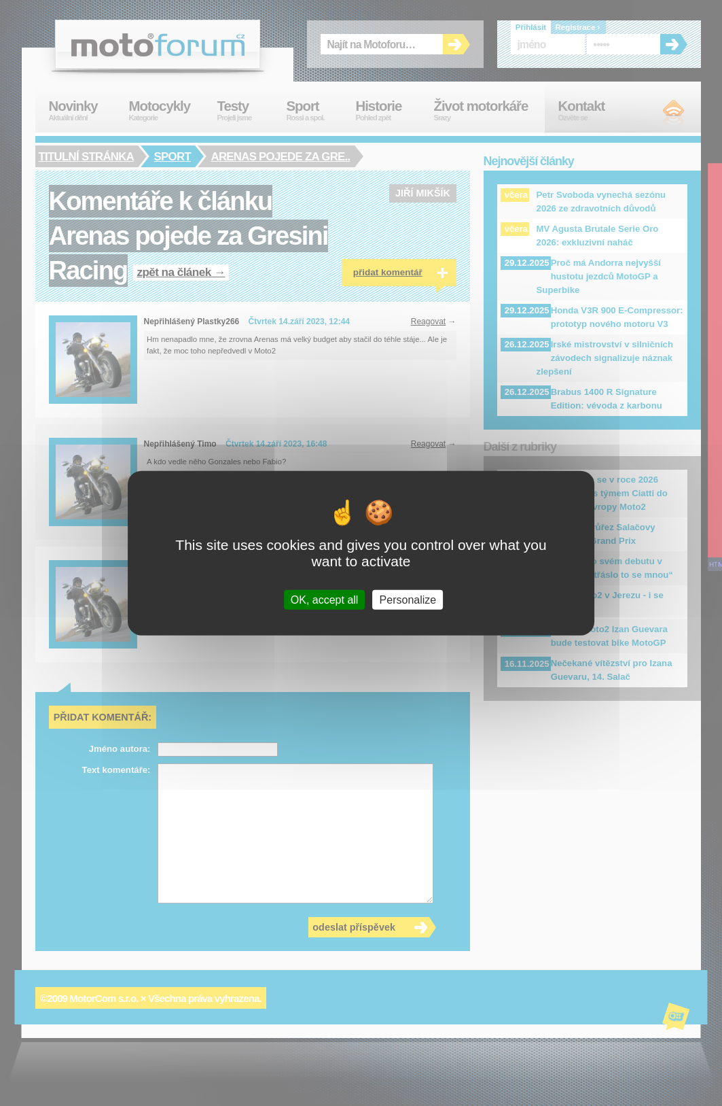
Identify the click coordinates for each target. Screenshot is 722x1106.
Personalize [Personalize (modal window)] (408, 600)
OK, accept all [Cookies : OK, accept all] (325, 600)
